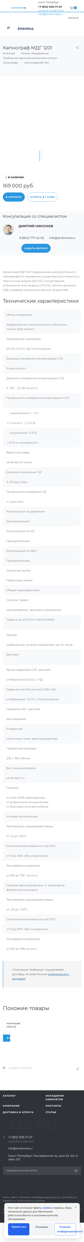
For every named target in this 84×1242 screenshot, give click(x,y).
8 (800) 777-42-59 (31, 238)
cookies (46, 1207)
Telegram (16, 1144)
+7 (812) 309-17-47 (50, 6)
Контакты (53, 1125)
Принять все (18, 1226)
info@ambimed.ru (50, 14)
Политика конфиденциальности (66, 1229)
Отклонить (41, 1227)
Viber (52, 1144)
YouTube (25, 1144)
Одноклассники (34, 1144)
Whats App (43, 1144)
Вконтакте (7, 1144)
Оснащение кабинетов (55, 1117)
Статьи (51, 1131)
